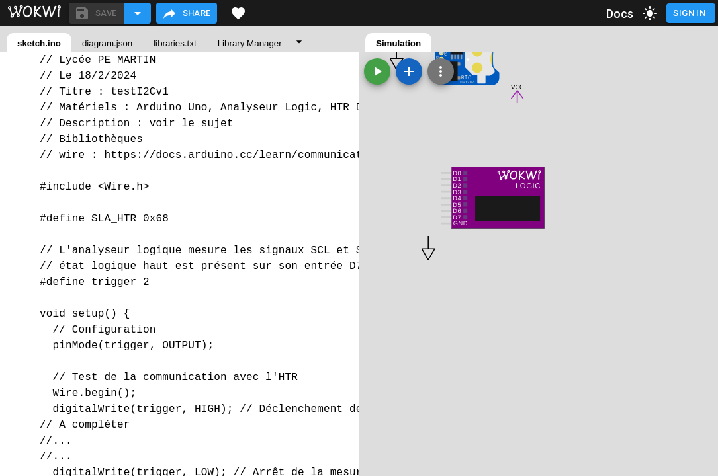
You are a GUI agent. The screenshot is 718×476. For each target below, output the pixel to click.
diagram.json (107, 43)
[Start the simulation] (377, 71)
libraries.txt (175, 43)
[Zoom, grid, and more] (440, 71)
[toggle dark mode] (650, 13)
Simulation (398, 43)
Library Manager (250, 43)
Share (186, 13)
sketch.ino (39, 43)
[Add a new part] (409, 71)
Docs (620, 13)
